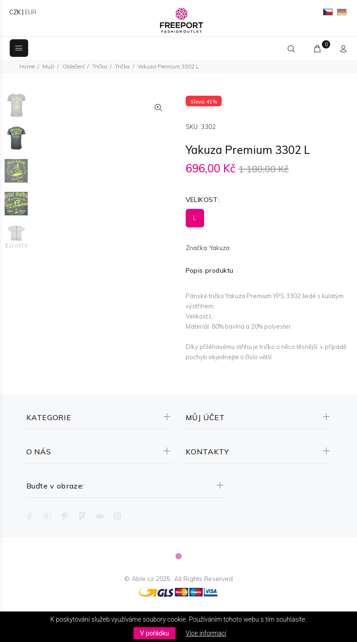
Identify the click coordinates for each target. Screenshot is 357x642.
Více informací (206, 633)
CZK (15, 12)
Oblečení (73, 66)
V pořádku (154, 633)
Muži (48, 66)
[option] (16, 109)
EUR (30, 12)
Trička (99, 66)
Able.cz (143, 579)
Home (27, 66)
